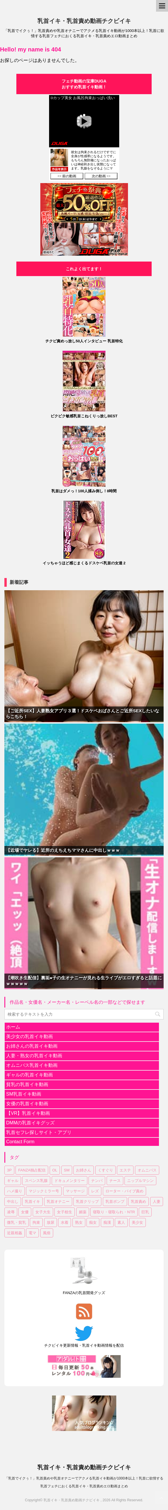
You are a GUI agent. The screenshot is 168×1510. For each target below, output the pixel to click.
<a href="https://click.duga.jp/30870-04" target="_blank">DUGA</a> (84, 138)
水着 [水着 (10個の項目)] (64, 1222)
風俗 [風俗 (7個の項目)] (47, 1233)
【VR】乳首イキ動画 (28, 1113)
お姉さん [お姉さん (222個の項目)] (83, 1170)
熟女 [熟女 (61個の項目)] (79, 1222)
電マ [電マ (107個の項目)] (32, 1233)
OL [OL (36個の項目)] (54, 1170)
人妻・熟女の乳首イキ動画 (34, 1055)
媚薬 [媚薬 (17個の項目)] (82, 1212)
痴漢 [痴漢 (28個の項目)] (107, 1222)
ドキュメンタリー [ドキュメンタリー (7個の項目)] (69, 1180)
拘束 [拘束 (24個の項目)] (36, 1222)
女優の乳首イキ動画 (27, 1103)
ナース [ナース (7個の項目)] (115, 1180)
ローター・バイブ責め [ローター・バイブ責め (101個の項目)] (124, 1191)
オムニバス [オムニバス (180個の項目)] (147, 1170)
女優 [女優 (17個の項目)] (25, 1212)
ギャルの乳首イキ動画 (29, 1074)
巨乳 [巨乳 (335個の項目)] (145, 1212)
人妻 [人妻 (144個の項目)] (156, 1201)
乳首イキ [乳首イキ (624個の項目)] (32, 1201)
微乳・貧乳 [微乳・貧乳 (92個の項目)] (16, 1222)
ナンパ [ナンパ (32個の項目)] (97, 1180)
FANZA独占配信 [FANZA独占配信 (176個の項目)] (32, 1170)
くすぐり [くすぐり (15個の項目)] (105, 1170)
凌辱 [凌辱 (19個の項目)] (11, 1212)
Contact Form (20, 1141)
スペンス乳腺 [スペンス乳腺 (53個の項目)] (36, 1180)
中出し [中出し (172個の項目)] (12, 1201)
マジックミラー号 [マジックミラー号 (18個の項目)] (44, 1191)
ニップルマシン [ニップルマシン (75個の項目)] (140, 1180)
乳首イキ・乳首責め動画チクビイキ (84, 21)
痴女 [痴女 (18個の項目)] (93, 1222)
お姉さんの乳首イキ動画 (32, 1046)
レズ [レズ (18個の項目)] (95, 1191)
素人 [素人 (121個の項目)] (121, 1222)
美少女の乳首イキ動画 (29, 1036)
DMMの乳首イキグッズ (30, 1122)
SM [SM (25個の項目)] (67, 1170)
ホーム (13, 1026)
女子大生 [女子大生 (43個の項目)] (43, 1212)
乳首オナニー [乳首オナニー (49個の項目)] (58, 1201)
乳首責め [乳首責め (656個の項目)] (138, 1201)
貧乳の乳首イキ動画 (27, 1084)
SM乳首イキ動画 (23, 1094)
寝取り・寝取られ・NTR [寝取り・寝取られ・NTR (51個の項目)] (114, 1212)
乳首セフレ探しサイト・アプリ (39, 1132)
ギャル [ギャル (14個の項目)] (12, 1180)
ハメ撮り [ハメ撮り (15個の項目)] (14, 1191)
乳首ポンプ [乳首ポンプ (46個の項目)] (114, 1201)
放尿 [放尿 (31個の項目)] (50, 1222)
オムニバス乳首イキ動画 (32, 1065)
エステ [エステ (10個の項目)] (125, 1170)
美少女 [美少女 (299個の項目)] (137, 1222)
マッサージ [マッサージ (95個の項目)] (75, 1191)
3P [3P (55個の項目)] (9, 1170)
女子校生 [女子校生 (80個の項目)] (64, 1212)
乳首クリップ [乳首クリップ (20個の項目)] (87, 1201)
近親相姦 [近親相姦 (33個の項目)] (14, 1233)
